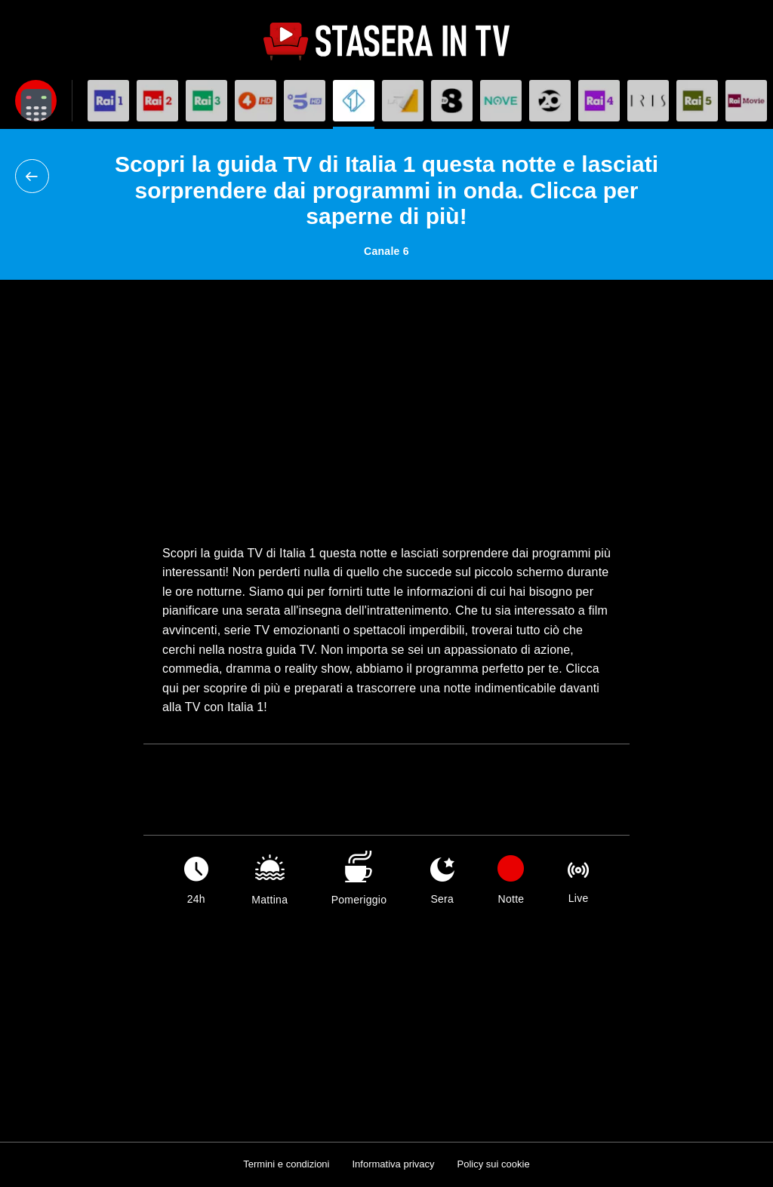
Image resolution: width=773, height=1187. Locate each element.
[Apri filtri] (36, 100)
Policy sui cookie (493, 1164)
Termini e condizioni (286, 1164)
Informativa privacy (393, 1164)
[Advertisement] (386, 411)
